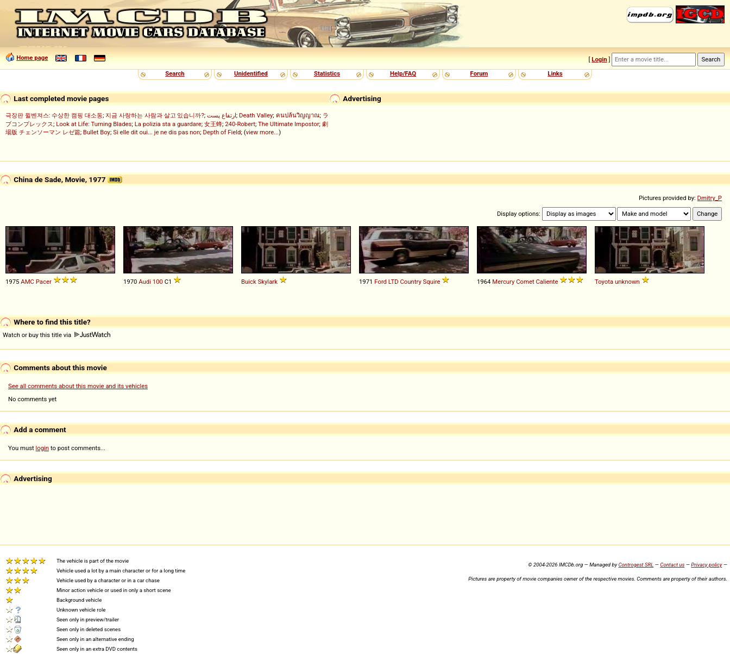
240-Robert (240, 124)
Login (599, 59)
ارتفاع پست (221, 115)
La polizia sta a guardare (168, 124)
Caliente (547, 281)
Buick (248, 281)
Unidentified (251, 73)
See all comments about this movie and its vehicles (78, 386)
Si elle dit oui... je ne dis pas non (156, 132)
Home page (32, 57)
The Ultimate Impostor (288, 124)
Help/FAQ (403, 73)
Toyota (604, 281)
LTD (393, 281)
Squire (431, 281)
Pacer (44, 281)
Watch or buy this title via (56, 335)
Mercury (503, 281)
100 (158, 281)
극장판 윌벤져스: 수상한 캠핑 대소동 (54, 115)
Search (174, 73)
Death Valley (256, 115)
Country (410, 281)
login (42, 448)
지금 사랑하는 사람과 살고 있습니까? (154, 115)
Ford (380, 281)
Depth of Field (222, 132)
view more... (262, 132)
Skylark (268, 281)
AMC (27, 281)
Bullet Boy (96, 132)
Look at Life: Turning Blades (93, 124)
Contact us (672, 565)
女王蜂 (213, 124)
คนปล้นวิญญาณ (298, 115)
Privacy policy (706, 565)
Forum (479, 73)
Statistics (327, 73)
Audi (145, 281)
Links (555, 73)
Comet (525, 281)
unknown (627, 281)
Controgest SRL (635, 565)
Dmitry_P (709, 198)
